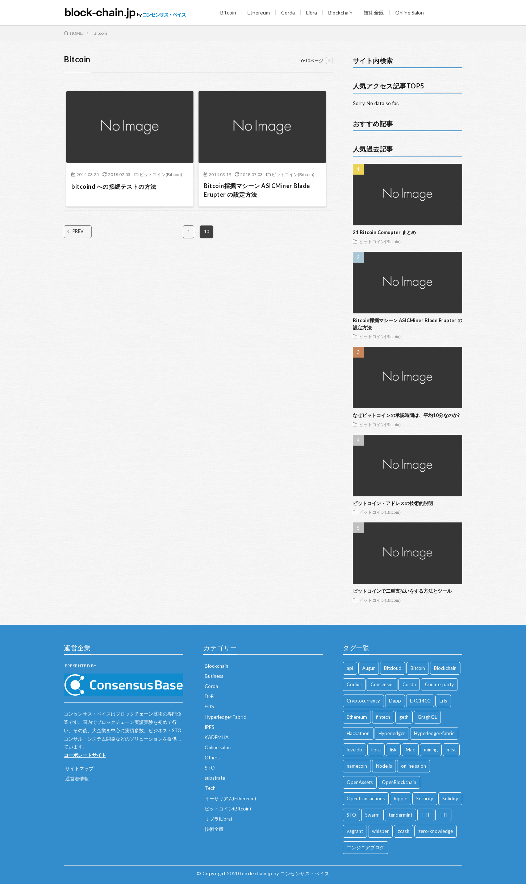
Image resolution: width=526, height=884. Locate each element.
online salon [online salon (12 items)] (413, 766)
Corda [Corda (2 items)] (409, 684)
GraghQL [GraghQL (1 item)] (427, 717)
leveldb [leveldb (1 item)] (354, 749)
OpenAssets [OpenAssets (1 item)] (360, 782)
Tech (210, 787)
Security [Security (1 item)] (424, 798)
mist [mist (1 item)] (451, 749)
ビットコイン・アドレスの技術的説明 (393, 503)
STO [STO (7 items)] (351, 815)
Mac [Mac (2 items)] (410, 749)
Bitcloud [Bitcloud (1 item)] (392, 668)
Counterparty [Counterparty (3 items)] (439, 684)
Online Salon (409, 12)
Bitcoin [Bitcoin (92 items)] (417, 668)
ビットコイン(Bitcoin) (160, 174)
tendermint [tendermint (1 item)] (400, 815)
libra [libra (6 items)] (376, 749)
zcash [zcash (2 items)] (403, 831)
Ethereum (258, 12)
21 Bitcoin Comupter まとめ (384, 232)
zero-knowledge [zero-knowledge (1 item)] (435, 831)
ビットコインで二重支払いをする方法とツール (402, 591)
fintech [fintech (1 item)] (383, 717)
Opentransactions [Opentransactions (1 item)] (366, 798)
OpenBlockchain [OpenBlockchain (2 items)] (399, 782)
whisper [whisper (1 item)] (380, 831)
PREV (84, 234)
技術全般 (374, 12)
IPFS (210, 727)
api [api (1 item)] (350, 668)
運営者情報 (78, 778)
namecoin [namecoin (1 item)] (357, 766)
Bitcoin (228, 12)
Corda (288, 12)
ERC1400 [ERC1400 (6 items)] (420, 701)
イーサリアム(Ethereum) (232, 798)
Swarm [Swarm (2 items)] (372, 815)
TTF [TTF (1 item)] (425, 815)
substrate (216, 777)
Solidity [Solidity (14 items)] (450, 798)
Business (215, 676)
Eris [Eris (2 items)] (443, 701)
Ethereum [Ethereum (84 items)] (357, 717)
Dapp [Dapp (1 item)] (395, 701)
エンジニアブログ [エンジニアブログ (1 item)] (365, 847)
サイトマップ (80, 768)
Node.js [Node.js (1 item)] (384, 766)
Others (213, 757)
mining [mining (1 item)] (431, 749)
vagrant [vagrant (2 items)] (355, 831)
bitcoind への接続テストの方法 (118, 186)
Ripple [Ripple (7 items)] (400, 798)
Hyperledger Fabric (226, 716)
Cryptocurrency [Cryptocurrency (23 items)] (363, 701)
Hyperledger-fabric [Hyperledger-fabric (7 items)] (434, 733)
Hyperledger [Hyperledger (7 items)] (392, 733)
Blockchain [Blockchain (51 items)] (445, 668)
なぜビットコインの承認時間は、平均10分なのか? (406, 415)
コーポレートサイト (85, 755)
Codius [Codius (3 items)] (354, 684)
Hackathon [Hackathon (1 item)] (358, 733)
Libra (311, 12)
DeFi (210, 696)
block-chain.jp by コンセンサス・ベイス (284, 873)
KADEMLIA (218, 737)
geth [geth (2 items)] (404, 717)
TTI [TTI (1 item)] (443, 815)
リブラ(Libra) (219, 818)
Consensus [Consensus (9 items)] (382, 684)
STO (210, 767)
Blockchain (340, 12)
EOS (210, 706)
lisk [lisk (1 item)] (393, 749)
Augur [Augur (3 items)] (368, 668)
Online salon (219, 747)
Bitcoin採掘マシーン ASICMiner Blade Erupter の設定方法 (262, 191)
